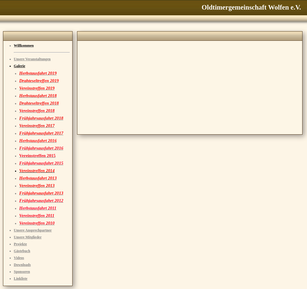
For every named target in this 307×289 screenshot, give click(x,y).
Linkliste (20, 278)
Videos (19, 258)
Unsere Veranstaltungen (32, 59)
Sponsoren (22, 272)
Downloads (22, 265)
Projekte (20, 244)
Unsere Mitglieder (28, 237)
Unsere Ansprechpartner (33, 230)
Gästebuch (22, 251)
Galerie (19, 66)
